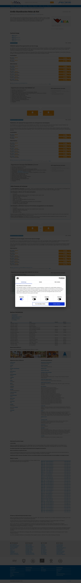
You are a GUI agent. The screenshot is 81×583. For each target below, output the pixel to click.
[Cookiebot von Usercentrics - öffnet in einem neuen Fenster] (60, 278)
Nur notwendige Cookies (40, 303)
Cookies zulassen (56, 303)
